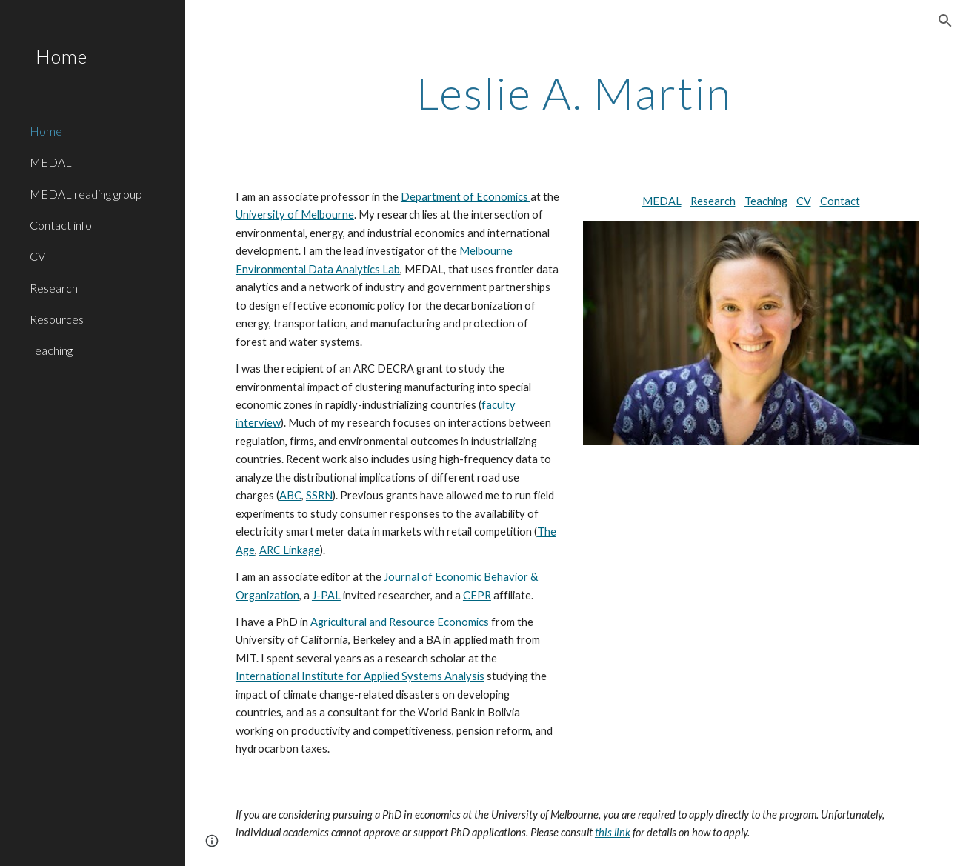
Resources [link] (57, 319)
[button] (945, 21)
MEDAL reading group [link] (86, 194)
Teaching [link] (51, 350)
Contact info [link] (61, 225)
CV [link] (37, 256)
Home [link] (46, 131)
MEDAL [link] (51, 162)
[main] (574, 92)
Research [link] (54, 288)
